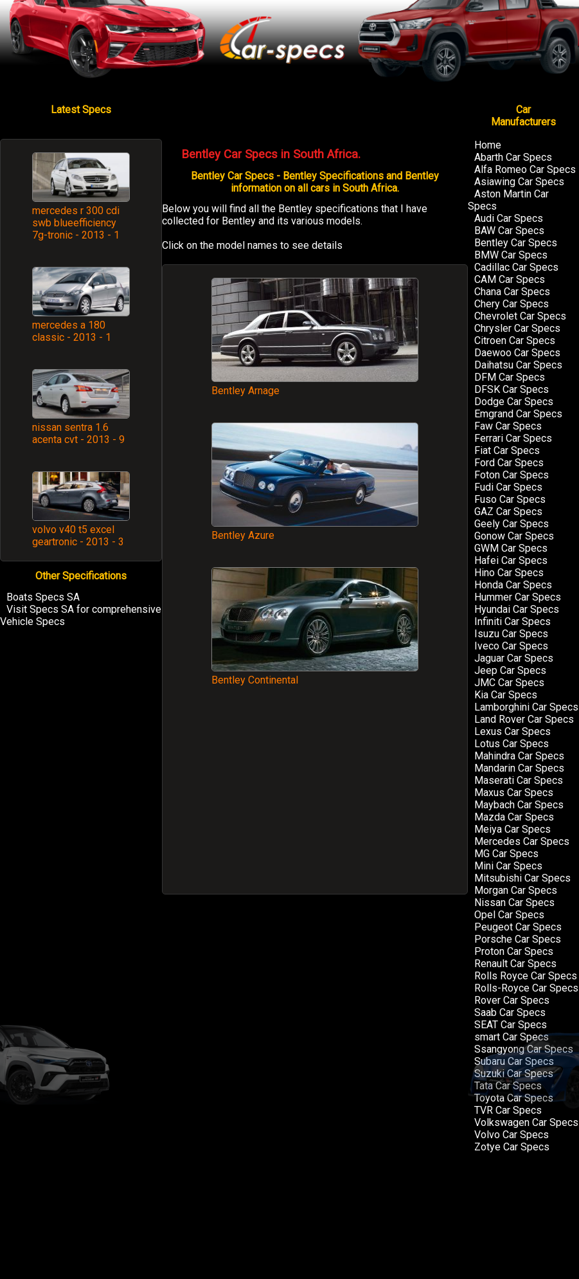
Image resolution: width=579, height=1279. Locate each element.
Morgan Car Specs (515, 890)
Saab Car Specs (510, 1012)
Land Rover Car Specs (524, 719)
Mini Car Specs (508, 866)
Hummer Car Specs (517, 597)
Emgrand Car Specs (518, 414)
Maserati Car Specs (518, 780)
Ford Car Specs (509, 463)
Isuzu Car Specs (511, 634)
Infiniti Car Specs (512, 621)
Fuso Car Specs (510, 499)
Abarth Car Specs (513, 157)
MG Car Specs (506, 854)
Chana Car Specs (512, 292)
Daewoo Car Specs (517, 353)
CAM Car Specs (509, 279)
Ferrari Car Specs (513, 438)
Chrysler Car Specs (517, 328)
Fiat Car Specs (507, 450)
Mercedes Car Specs (521, 841)
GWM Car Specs (511, 548)
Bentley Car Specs (515, 243)
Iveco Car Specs (511, 646)
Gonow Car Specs (514, 536)
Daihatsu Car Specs (518, 365)
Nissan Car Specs (514, 902)
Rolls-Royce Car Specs (526, 988)
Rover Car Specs (511, 1000)
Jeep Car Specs (510, 670)
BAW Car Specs (509, 230)
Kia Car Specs (505, 695)
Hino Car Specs (509, 573)
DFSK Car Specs (511, 389)
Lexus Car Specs (512, 731)
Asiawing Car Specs (519, 182)
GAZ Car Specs (508, 511)
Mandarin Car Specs (519, 768)
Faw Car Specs (508, 426)
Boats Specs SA (43, 597)
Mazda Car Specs (514, 817)
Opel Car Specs (509, 915)
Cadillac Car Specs (516, 267)
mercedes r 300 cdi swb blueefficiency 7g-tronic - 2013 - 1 (76, 222)
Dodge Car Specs (513, 401)
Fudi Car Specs (508, 487)
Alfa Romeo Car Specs (525, 169)
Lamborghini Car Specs (526, 707)
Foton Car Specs (511, 475)
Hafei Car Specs (511, 560)
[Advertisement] (315, 796)
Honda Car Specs (513, 585)
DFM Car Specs (509, 377)
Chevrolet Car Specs (520, 316)
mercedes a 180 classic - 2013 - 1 (71, 331)
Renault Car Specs (515, 963)
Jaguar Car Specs (513, 658)
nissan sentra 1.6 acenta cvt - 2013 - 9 (78, 433)
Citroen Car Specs (514, 340)
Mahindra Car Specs (519, 756)
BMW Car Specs (511, 255)
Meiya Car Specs (512, 829)
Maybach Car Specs (519, 805)
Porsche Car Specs (517, 939)
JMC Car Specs (509, 682)
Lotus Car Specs (511, 744)
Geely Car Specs (511, 524)
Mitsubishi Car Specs (522, 878)
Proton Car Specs (513, 951)
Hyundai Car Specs (516, 609)
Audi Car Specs (508, 218)
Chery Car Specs (511, 304)
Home (487, 145)
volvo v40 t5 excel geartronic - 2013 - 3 (78, 535)
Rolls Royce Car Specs (525, 976)
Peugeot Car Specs (518, 927)
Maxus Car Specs (513, 792)
